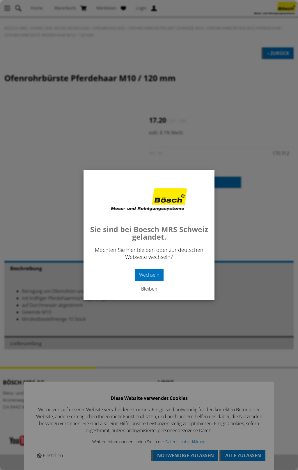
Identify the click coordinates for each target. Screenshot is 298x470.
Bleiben (149, 288)
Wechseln (149, 275)
